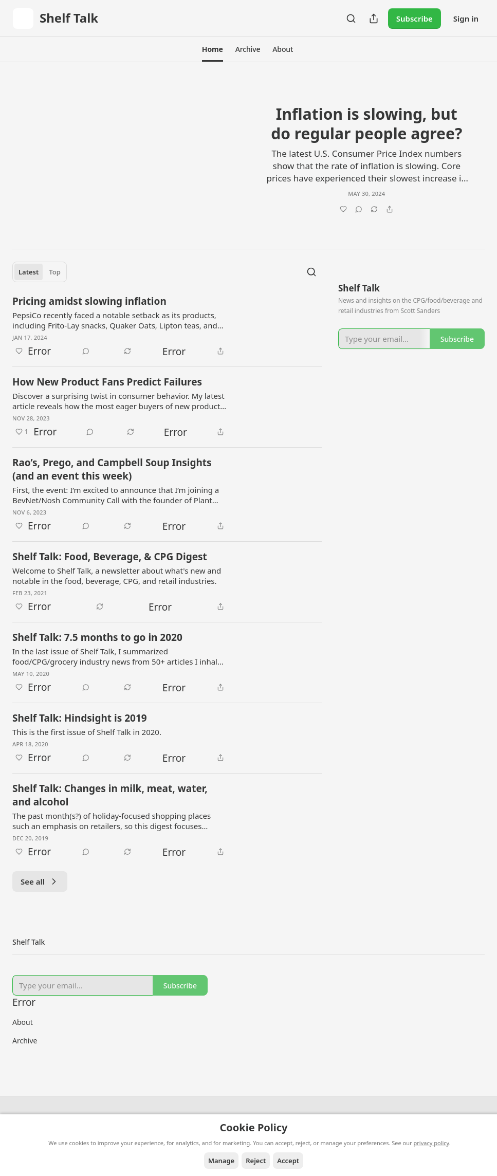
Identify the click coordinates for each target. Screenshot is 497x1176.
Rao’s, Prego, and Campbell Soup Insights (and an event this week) (112, 469)
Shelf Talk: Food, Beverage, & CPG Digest (109, 556)
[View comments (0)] (358, 209)
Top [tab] (55, 272)
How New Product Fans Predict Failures (107, 382)
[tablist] (39, 272)
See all (40, 881)
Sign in (465, 18)
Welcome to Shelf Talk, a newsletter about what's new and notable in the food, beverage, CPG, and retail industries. (116, 575)
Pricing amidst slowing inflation (89, 301)
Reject (256, 1160)
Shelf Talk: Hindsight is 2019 (79, 718)
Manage (221, 1160)
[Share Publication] (373, 18)
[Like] (318, 209)
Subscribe (414, 18)
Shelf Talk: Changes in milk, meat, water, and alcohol (110, 795)
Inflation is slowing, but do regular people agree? (366, 123)
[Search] (351, 18)
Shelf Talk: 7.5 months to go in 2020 (97, 637)
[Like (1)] (21, 432)
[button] (212, 49)
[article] (248, 153)
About (22, 1022)
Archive (24, 1040)
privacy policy (431, 1143)
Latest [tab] (29, 272)
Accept (288, 1160)
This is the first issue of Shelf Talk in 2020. (86, 732)
